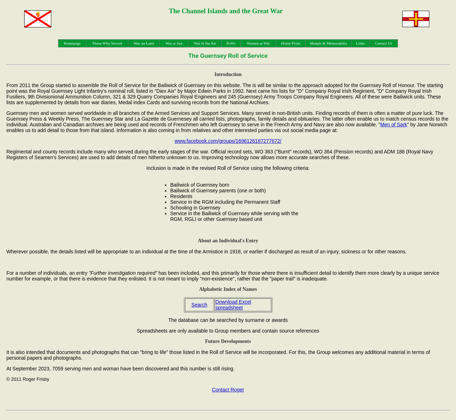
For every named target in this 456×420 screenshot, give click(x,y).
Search (199, 305)
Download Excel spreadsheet (233, 304)
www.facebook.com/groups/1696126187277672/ (228, 141)
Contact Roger (228, 390)
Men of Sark (393, 124)
